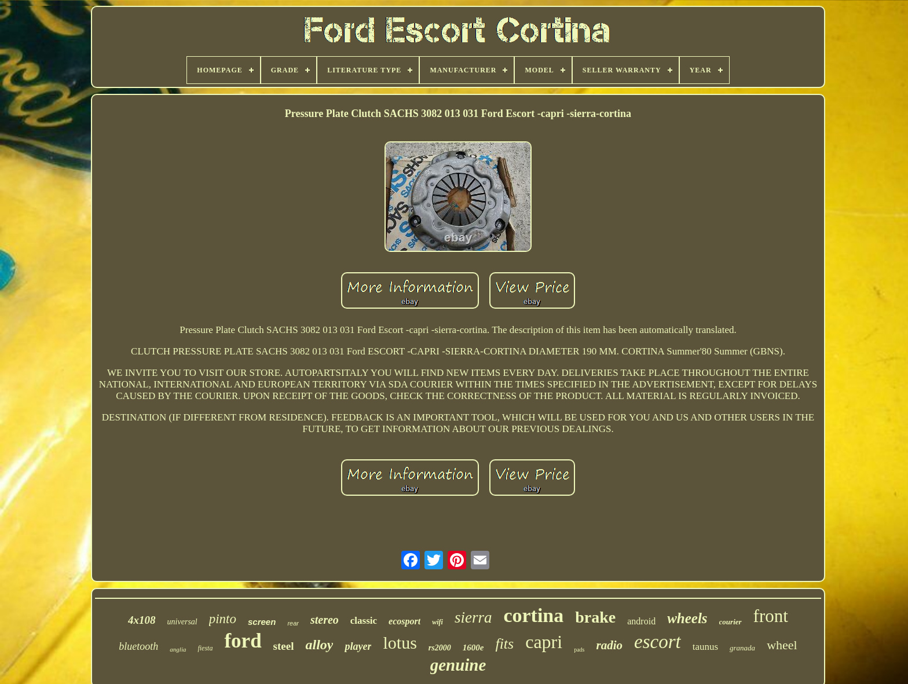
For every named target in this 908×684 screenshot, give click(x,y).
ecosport (404, 621)
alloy (319, 644)
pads (579, 649)
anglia (178, 649)
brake (595, 617)
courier (730, 621)
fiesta (205, 648)
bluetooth (138, 646)
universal (182, 621)
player (358, 646)
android (641, 621)
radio (609, 645)
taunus (705, 646)
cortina (533, 615)
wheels (687, 618)
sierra (473, 617)
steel (283, 646)
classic (363, 620)
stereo (324, 619)
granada (742, 647)
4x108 (142, 620)
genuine (458, 665)
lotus (399, 642)
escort (657, 641)
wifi (437, 622)
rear (293, 623)
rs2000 (440, 647)
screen (262, 622)
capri (543, 641)
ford (242, 641)
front (770, 616)
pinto (222, 619)
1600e (473, 647)
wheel (782, 645)
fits (504, 643)
